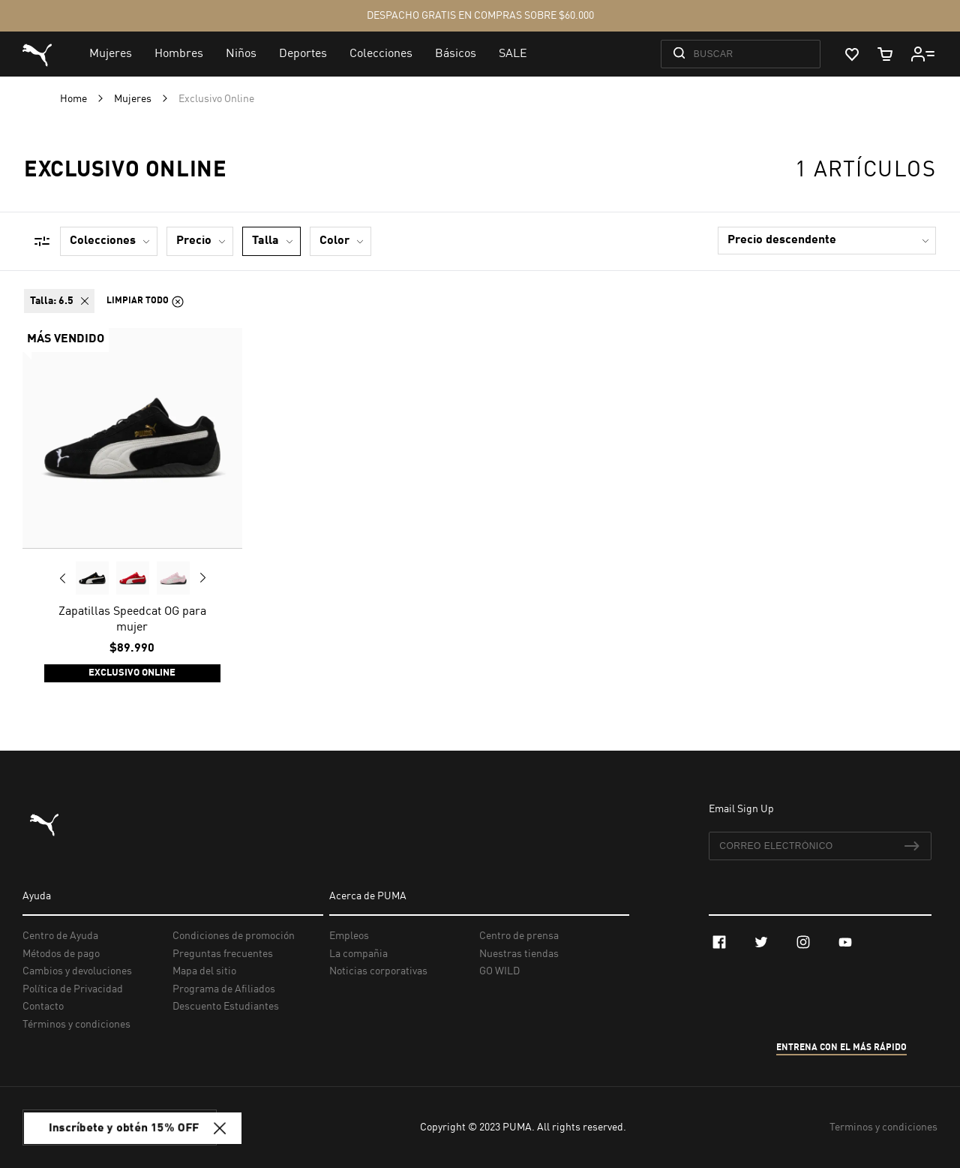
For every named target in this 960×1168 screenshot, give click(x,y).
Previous (63, 578)
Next (202, 578)
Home (74, 99)
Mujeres (134, 99)
